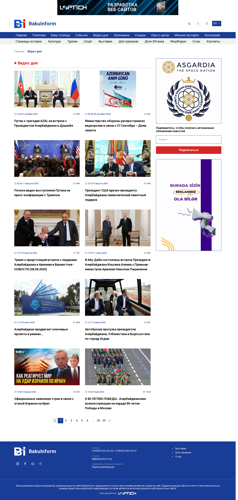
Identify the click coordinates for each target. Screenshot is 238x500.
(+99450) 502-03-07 (125, 450)
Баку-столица (60, 35)
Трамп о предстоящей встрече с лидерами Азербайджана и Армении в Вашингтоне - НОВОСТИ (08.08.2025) (45, 264)
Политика (39, 35)
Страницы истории (29, 41)
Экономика (121, 35)
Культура (54, 41)
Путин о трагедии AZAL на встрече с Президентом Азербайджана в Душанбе (43, 123)
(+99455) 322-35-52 (102, 450)
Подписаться (189, 150)
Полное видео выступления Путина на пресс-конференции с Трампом (42, 193)
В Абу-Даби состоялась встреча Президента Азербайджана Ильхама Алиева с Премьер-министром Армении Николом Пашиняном (117, 264)
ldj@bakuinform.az (102, 459)
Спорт (88, 41)
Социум (140, 35)
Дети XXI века (154, 41)
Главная (21, 35)
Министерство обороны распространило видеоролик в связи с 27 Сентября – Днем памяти (115, 125)
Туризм (72, 41)
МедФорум (178, 41)
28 (98, 420)
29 (104, 420)
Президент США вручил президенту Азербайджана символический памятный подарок (115, 195)
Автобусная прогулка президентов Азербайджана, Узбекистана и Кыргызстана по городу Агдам (117, 334)
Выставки (105, 41)
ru (216, 24)
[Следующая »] (109, 420)
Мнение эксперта (187, 35)
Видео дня (100, 35)
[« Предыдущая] (55, 420)
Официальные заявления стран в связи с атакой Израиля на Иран (44, 401)
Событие (81, 35)
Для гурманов (128, 41)
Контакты (213, 41)
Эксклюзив (212, 35)
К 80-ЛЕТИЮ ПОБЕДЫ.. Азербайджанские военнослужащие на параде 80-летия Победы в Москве (115, 403)
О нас (196, 41)
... (93, 420)
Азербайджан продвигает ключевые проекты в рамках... (41, 332)
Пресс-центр (160, 35)
